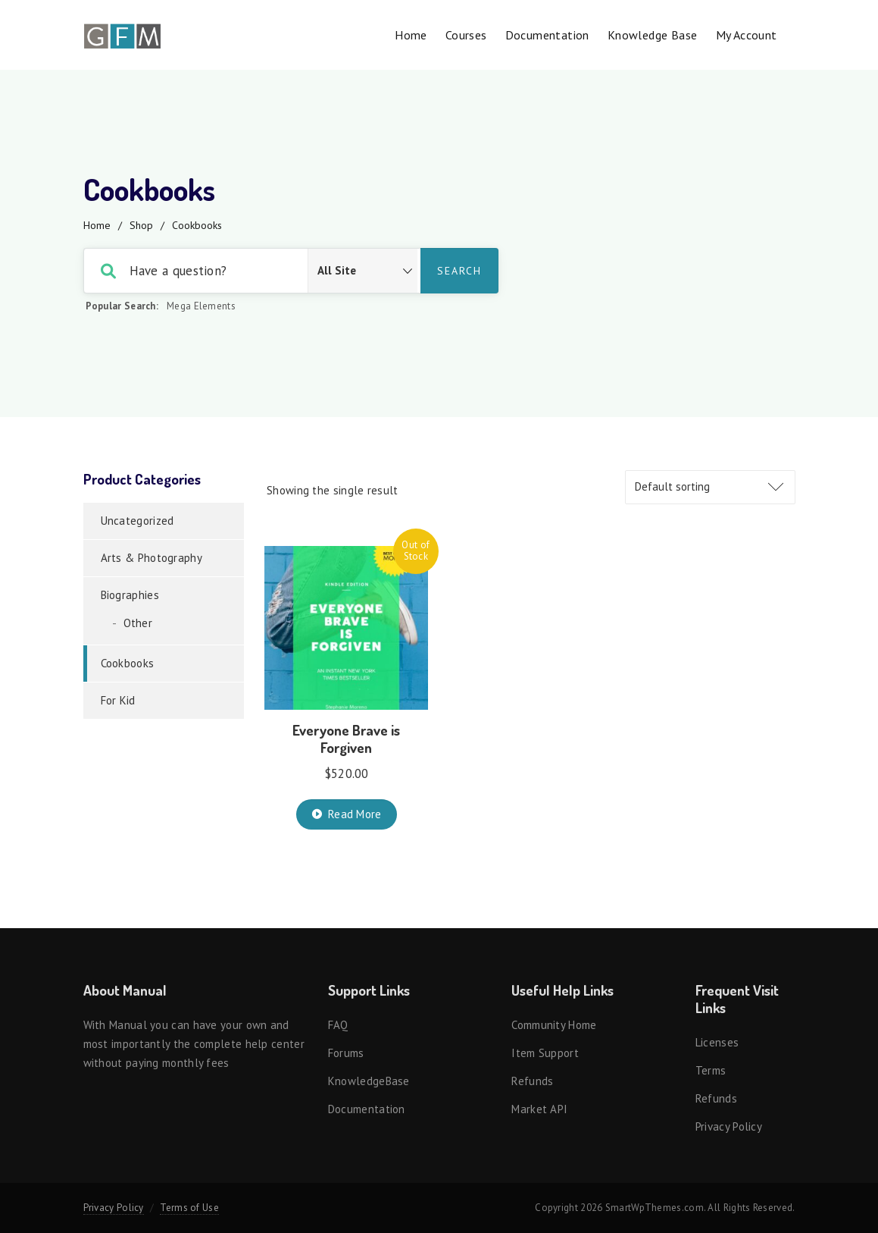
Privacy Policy (728, 1126)
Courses (466, 34)
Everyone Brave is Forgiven (346, 738)
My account (746, 34)
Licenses (717, 1042)
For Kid (118, 700)
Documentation (547, 34)
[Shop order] (710, 487)
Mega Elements (201, 306)
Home (411, 34)
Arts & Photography (151, 558)
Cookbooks (128, 663)
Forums (346, 1053)
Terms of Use (189, 1207)
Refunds (532, 1081)
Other (138, 623)
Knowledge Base (653, 34)
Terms (710, 1070)
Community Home (553, 1025)
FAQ (338, 1025)
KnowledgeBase (369, 1081)
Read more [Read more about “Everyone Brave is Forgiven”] (355, 814)
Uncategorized (137, 520)
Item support (545, 1053)
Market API (539, 1109)
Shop (141, 225)
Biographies (130, 595)
